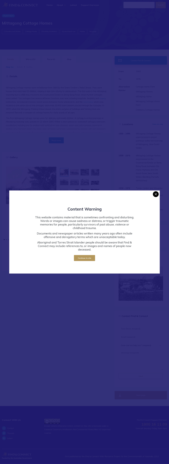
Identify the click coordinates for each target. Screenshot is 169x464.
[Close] (156, 194)
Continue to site (84, 258)
